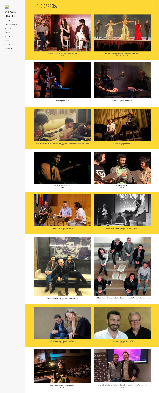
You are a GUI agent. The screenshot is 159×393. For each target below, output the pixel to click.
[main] (92, 6)
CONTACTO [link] (9, 49)
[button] (156, 2)
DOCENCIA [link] (9, 36)
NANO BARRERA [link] (10, 12)
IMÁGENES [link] (11, 16)
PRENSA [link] (7, 41)
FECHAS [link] (7, 32)
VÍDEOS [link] (9, 20)
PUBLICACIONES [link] (11, 24)
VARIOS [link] (7, 45)
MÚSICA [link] (8, 28)
